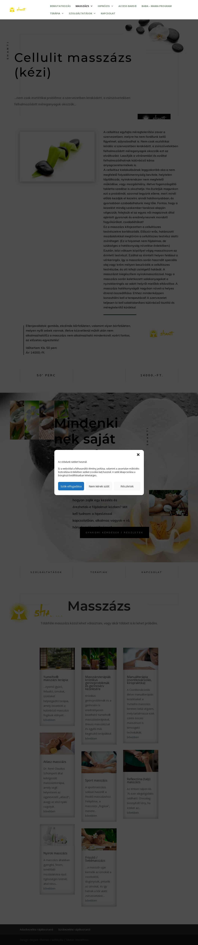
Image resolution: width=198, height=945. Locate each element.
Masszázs (82, 6)
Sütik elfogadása (71, 486)
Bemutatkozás (60, 6)
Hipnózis (104, 6)
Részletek (127, 486)
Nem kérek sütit (99, 486)
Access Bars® (127, 6)
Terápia (55, 13)
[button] (138, 455)
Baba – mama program (157, 6)
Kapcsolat (108, 13)
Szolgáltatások (80, 13)
